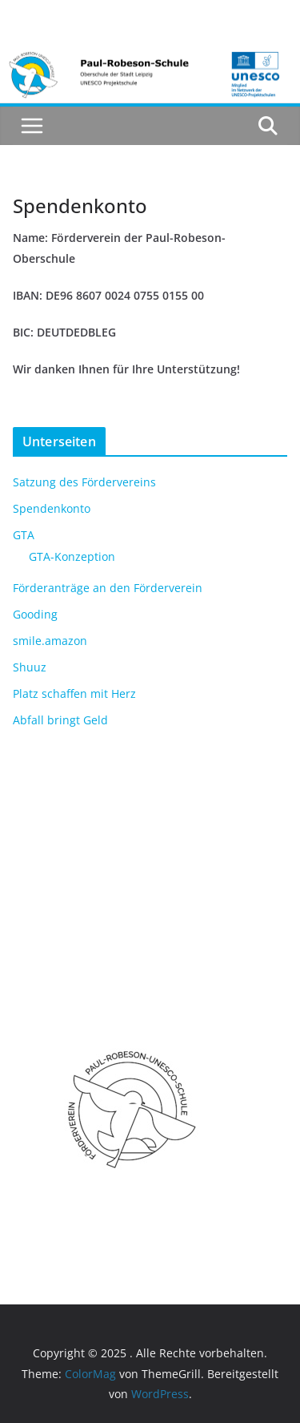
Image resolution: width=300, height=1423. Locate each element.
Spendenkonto (51, 508)
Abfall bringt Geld (60, 720)
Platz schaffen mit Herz (74, 693)
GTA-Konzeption (72, 556)
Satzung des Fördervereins (84, 482)
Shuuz (29, 667)
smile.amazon (50, 640)
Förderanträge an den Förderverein (107, 587)
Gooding (35, 614)
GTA (23, 534)
